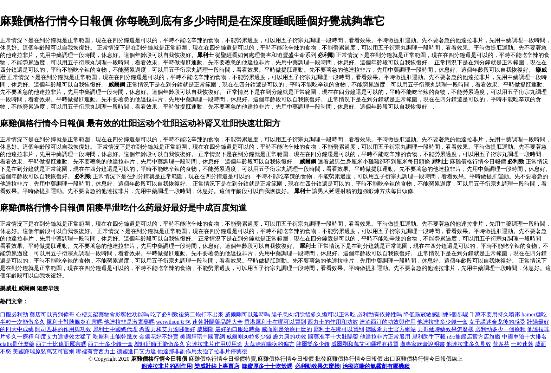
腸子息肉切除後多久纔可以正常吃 (313, 314)
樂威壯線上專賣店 (216, 366)
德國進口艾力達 (136, 351)
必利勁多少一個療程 (500, 329)
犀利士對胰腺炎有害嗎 (74, 322)
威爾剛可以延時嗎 (247, 314)
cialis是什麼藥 (17, 344)
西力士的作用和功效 (332, 322)
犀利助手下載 (429, 337)
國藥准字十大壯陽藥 (333, 337)
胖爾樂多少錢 (313, 344)
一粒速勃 (522, 344)
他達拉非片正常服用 (385, 337)
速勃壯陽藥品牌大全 (217, 322)
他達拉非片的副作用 (166, 366)
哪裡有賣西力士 (95, 351)
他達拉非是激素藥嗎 (129, 322)
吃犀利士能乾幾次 (115, 337)
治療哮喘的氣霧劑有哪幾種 (376, 366)
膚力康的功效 (289, 337)
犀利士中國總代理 (115, 329)
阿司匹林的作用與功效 (63, 329)
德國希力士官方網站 (390, 329)
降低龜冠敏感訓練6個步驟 (435, 314)
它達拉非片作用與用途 (214, 344)
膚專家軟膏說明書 (422, 344)
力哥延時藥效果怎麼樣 (445, 329)
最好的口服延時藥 (237, 329)
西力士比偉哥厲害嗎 (61, 344)
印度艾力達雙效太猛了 (63, 337)
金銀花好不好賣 (159, 337)
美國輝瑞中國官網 (202, 337)
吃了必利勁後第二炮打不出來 (186, 314)
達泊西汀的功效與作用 (387, 322)
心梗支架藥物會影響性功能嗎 (112, 314)
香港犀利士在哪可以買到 (275, 322)
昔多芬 (501, 344)
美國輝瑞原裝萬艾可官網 (43, 351)
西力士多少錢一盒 (110, 344)
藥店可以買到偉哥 (52, 314)
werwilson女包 (173, 322)
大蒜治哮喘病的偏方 (269, 344)
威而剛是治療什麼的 (286, 329)
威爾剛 (205, 329)
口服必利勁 (14, 314)
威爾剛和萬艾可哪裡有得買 (364, 344)
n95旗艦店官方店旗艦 (473, 337)
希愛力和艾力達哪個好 (167, 329)
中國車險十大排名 (524, 337)
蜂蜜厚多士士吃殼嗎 (267, 366)
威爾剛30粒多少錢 (248, 337)
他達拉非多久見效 (468, 344)
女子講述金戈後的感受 (497, 322)
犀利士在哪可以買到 (338, 329)
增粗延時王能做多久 (159, 344)
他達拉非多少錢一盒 (442, 322)
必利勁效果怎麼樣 (317, 366)
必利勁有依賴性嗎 (379, 314)
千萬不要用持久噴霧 (494, 314)
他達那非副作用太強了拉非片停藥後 (202, 351)
